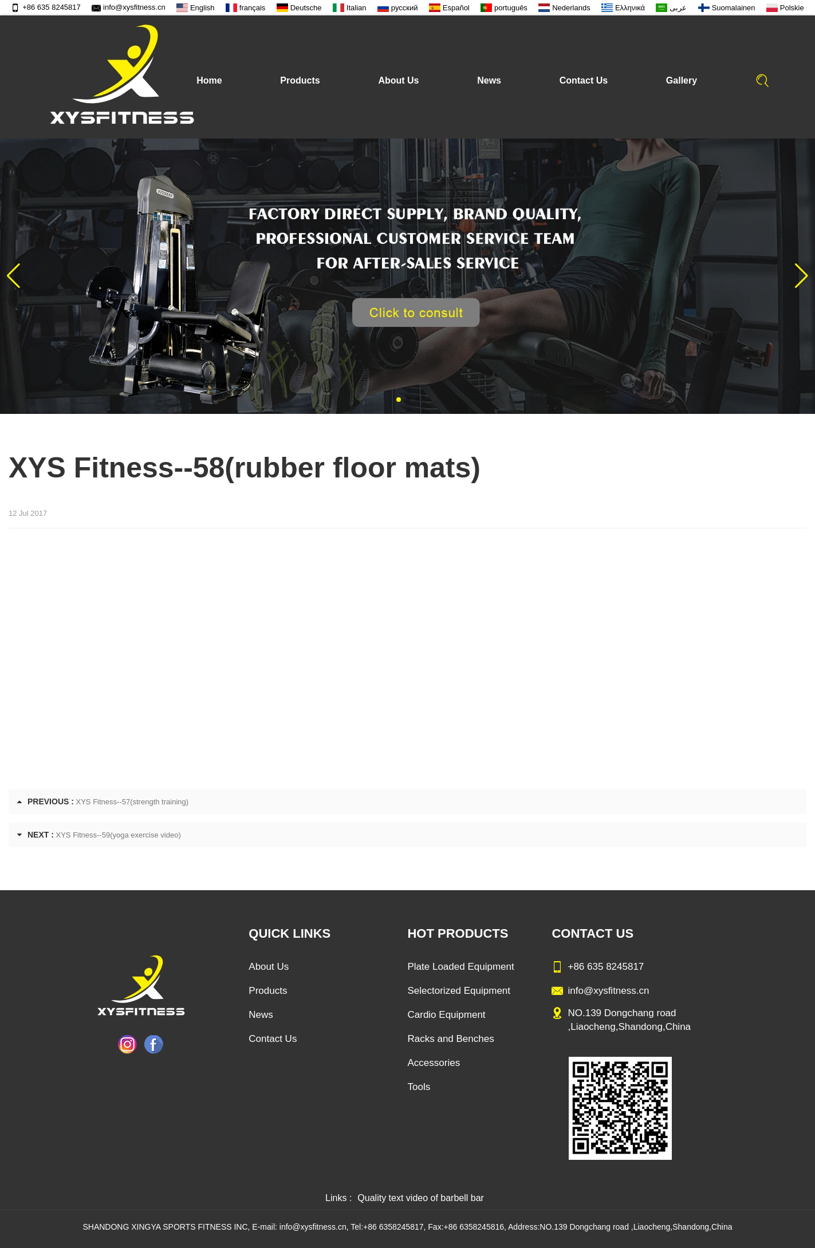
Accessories (433, 1062)
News (489, 80)
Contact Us (584, 80)
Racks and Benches (450, 1038)
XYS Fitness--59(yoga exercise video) (118, 835)
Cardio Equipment (446, 1014)
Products (300, 80)
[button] (398, 399)
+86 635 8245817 (46, 7)
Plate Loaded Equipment (460, 966)
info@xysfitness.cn (129, 7)
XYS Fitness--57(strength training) (132, 801)
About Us (398, 80)
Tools (418, 1086)
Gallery (681, 80)
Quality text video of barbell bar (420, 1198)
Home (209, 80)
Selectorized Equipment (458, 990)
